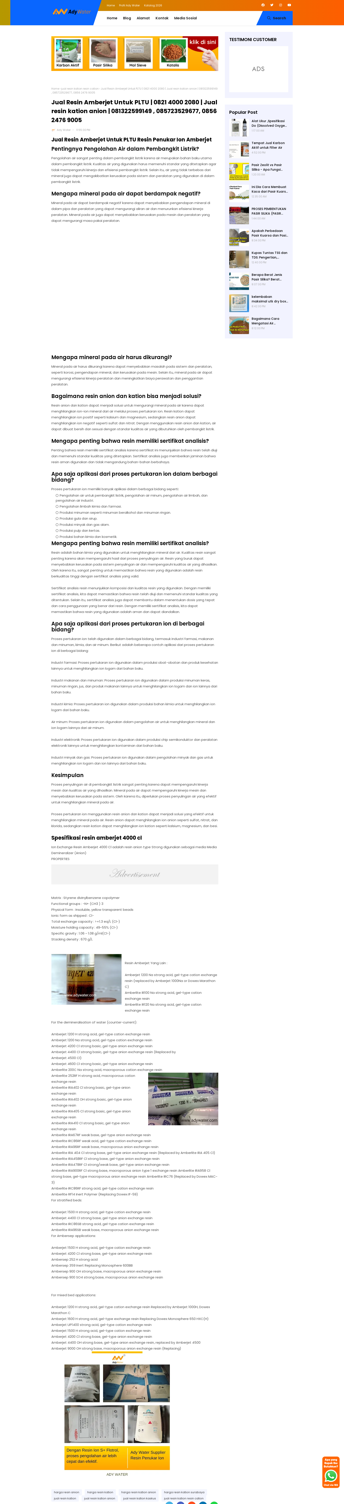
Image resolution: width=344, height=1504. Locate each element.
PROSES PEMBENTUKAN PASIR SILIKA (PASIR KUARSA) (269, 211)
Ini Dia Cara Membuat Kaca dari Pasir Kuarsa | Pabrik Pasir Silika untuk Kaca (270, 189)
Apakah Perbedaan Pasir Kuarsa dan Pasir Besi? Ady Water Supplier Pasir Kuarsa (269, 233)
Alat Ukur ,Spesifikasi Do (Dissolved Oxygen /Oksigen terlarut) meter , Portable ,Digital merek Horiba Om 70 (269, 123)
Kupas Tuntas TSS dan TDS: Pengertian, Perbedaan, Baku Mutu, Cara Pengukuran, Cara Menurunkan (270, 255)
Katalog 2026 (153, 5)
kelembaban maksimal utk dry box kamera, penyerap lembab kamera (269, 299)
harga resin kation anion (138, 1492)
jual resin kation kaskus (139, 1498)
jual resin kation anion (99, 1498)
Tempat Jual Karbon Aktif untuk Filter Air (268, 145)
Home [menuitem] (112, 18)
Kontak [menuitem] (162, 18)
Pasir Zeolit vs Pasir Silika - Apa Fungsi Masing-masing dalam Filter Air (270, 167)
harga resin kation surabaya (184, 1492)
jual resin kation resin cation (80, 88)
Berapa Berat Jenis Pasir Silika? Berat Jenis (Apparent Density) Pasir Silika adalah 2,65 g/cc (267, 277)
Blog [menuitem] (127, 18)
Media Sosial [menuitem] (185, 18)
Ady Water (64, 130)
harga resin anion (66, 1492)
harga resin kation (100, 1492)
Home (111, 5)
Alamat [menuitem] (143, 18)
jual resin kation (65, 1498)
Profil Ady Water (129, 5)
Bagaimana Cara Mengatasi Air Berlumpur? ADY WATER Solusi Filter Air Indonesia (269, 321)
